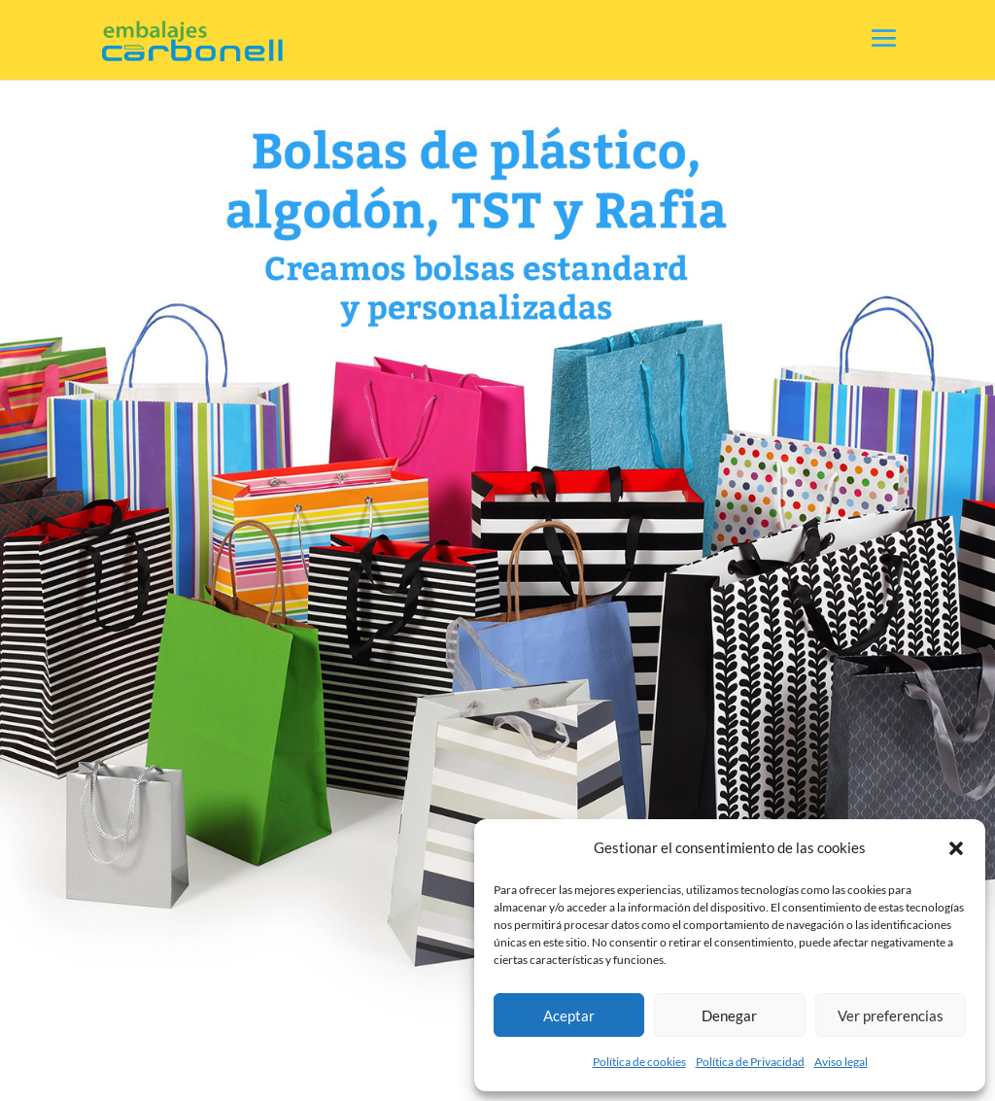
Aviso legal (841, 1061)
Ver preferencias (891, 1015)
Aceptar (569, 1015)
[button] (956, 848)
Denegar (729, 1015)
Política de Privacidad (750, 1061)
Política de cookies (639, 1061)
